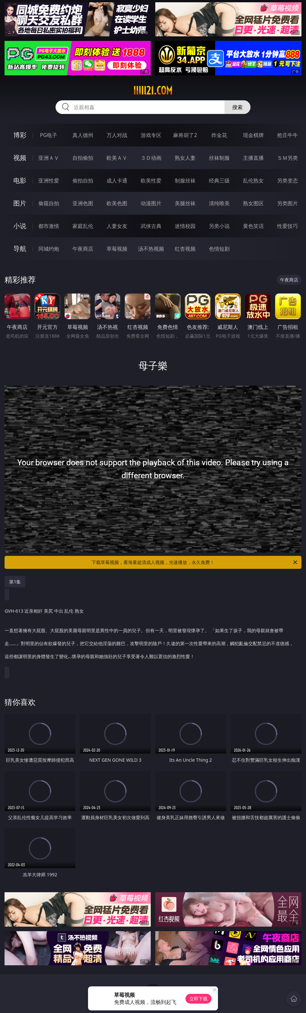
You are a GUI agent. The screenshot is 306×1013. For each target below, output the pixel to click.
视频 (19, 157)
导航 (19, 248)
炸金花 (219, 135)
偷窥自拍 (48, 203)
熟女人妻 (185, 157)
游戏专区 (151, 135)
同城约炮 (48, 248)
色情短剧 (219, 248)
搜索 (237, 107)
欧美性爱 (151, 180)
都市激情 (48, 226)
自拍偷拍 (82, 157)
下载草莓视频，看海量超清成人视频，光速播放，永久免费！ (195, 562)
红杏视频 (185, 248)
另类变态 (287, 180)
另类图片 (287, 203)
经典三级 (219, 180)
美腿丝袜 (185, 203)
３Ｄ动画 (151, 157)
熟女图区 (253, 203)
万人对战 (117, 135)
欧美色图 (117, 203)
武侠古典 (151, 226)
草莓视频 (117, 248)
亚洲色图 (82, 203)
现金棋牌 (253, 135)
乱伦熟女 (253, 180)
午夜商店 (82, 248)
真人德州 (82, 135)
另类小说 (219, 226)
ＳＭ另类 (287, 157)
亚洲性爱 (48, 180)
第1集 (15, 582)
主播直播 (253, 157)
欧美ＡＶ (117, 157)
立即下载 (198, 998)
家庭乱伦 (82, 226)
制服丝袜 (185, 180)
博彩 (19, 135)
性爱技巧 (287, 226)
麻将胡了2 (185, 135)
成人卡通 (117, 180)
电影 (19, 180)
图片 (19, 203)
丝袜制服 (219, 157)
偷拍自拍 (82, 180)
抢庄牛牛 (287, 135)
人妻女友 (117, 226)
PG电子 (48, 135)
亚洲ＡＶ (48, 157)
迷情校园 (185, 226)
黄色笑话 (253, 226)
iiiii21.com (152, 90)
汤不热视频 (151, 248)
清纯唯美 (219, 203)
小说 (19, 225)
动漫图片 (151, 203)
